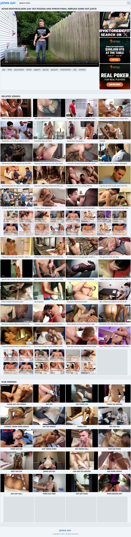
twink (10, 69)
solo (74, 69)
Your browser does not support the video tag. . (49, 39)
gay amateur (19, 69)
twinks (29, 69)
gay (3, 69)
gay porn (54, 69)
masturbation (65, 69)
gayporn (37, 69)
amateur (82, 69)
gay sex (46, 69)
